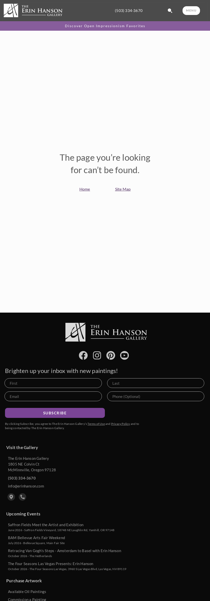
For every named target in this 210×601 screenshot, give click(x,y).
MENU (191, 10)
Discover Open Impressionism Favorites (105, 26)
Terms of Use (96, 424)
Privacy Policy (120, 424)
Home (84, 189)
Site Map (123, 189)
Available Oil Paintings (27, 591)
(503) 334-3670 (129, 10)
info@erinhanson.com (26, 486)
